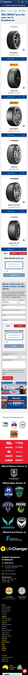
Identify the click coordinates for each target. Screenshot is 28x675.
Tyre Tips (4, 614)
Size (3, 300)
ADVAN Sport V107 (14, 243)
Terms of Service (20, 372)
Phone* (10, 310)
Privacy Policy (9, 372)
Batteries (4, 626)
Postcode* (5, 320)
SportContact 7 (14, 129)
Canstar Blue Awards (7, 657)
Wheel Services (6, 634)
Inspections (4, 628)
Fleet (3, 644)
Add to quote (10, 59)
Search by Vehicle (6, 607)
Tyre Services (5, 632)
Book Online (6, 642)
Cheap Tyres (5, 661)
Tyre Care (4, 613)
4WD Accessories (6, 624)
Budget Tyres (5, 659)
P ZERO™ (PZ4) (14, 91)
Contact (4, 640)
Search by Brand (6, 611)
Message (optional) (7, 360)
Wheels (4, 616)
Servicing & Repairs (7, 630)
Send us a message (10, 574)
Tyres (3, 605)
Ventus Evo (14, 167)
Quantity (21, 300)
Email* (4, 315)
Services (4, 622)
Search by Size (6, 609)
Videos (4, 650)
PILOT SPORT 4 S (14, 52)
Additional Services (7, 636)
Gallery (4, 648)
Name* (4, 305)
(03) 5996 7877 (10, 571)
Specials (4, 638)
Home (3, 11)
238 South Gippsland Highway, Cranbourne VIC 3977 (14, 567)
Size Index (4, 655)
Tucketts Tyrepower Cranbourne (14, 5)
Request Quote (7, 378)
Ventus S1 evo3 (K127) (14, 205)
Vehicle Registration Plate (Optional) (8, 354)
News (3, 646)
